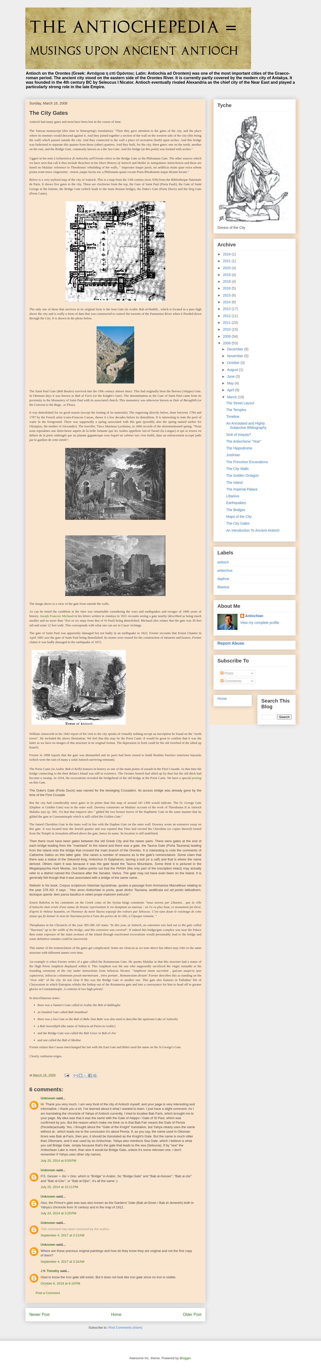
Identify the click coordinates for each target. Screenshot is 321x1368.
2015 (227, 295)
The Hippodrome (239, 448)
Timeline (232, 417)
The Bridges (235, 510)
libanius (223, 587)
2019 (227, 275)
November (235, 356)
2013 (227, 309)
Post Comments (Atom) (125, 1327)
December (235, 349)
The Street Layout (240, 403)
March (232, 397)
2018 (227, 281)
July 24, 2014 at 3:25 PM (58, 1213)
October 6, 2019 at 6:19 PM (60, 1283)
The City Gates (238, 523)
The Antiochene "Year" (243, 441)
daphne (223, 579)
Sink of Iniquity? (238, 435)
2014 (227, 302)
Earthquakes (236, 503)
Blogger (185, 1358)
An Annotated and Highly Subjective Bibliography (246, 425)
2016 (227, 288)
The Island (234, 482)
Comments (231, 681)
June (231, 376)
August (233, 370)
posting (196, 778)
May (230, 383)
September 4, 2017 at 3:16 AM (63, 1261)
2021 (227, 261)
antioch (223, 562)
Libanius (232, 496)
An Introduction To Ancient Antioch (252, 530)
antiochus (224, 570)
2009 (227, 336)
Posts (226, 673)
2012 (227, 316)
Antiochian (254, 616)
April (231, 390)
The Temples (236, 410)
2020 (227, 268)
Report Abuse (230, 643)
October (233, 363)
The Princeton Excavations (247, 462)
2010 (227, 329)
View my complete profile (259, 623)
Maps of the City (239, 517)
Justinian (233, 455)
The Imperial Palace (242, 489)
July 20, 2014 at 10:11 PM (59, 1187)
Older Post (192, 1314)
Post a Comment (48, 1293)
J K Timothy (50, 1271)
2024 (227, 254)
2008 (227, 343)
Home (116, 1314)
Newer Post (39, 1314)
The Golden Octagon (242, 475)
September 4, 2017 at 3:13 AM (63, 1235)
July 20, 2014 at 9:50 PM (58, 1160)
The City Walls (237, 469)
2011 (227, 323)
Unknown (48, 1098)
